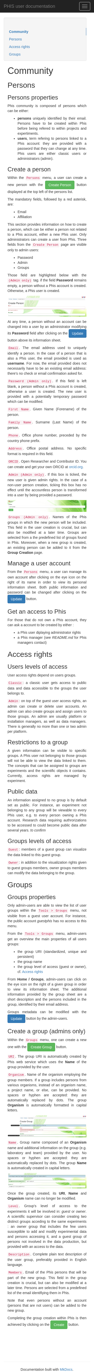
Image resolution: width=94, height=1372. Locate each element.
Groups (15, 54)
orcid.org (75, 467)
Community (18, 32)
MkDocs (66, 1369)
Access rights (19, 47)
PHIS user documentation (29, 6)
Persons (15, 39)
